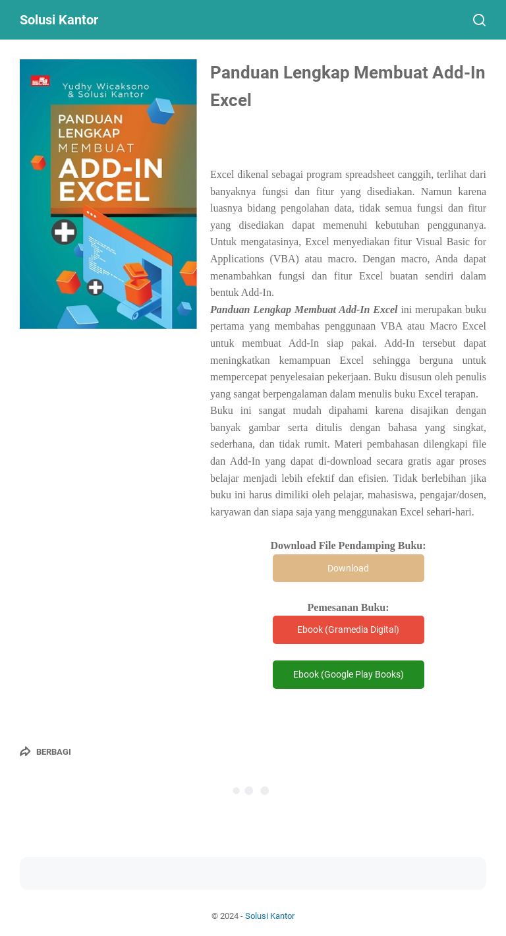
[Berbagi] (45, 751)
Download (348, 568)
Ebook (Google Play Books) (348, 674)
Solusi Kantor (59, 20)
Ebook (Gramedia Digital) (348, 629)
